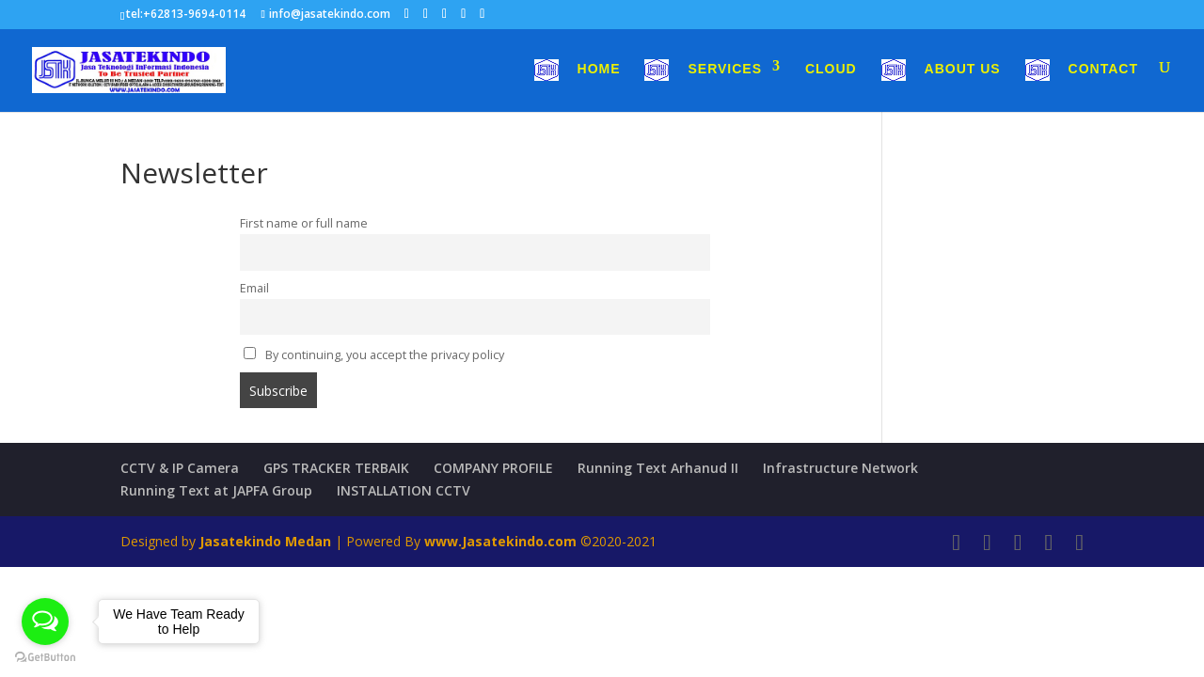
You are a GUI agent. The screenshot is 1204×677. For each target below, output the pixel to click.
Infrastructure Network (840, 468)
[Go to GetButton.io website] (45, 658)
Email (254, 288)
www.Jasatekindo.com (500, 541)
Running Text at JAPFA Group (216, 490)
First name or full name (304, 223)
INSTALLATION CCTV (403, 490)
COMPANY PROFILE (493, 468)
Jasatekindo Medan (265, 541)
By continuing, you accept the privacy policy (374, 355)
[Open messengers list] (45, 621)
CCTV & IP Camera (179, 468)
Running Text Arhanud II (658, 468)
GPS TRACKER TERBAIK (336, 468)
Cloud (831, 69)
